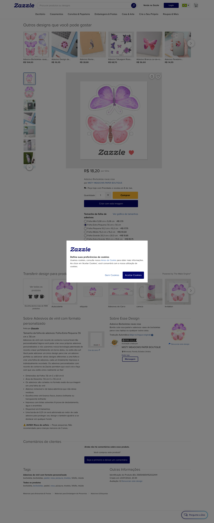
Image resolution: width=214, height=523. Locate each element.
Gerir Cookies (112, 275)
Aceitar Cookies (133, 275)
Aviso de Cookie (108, 260)
